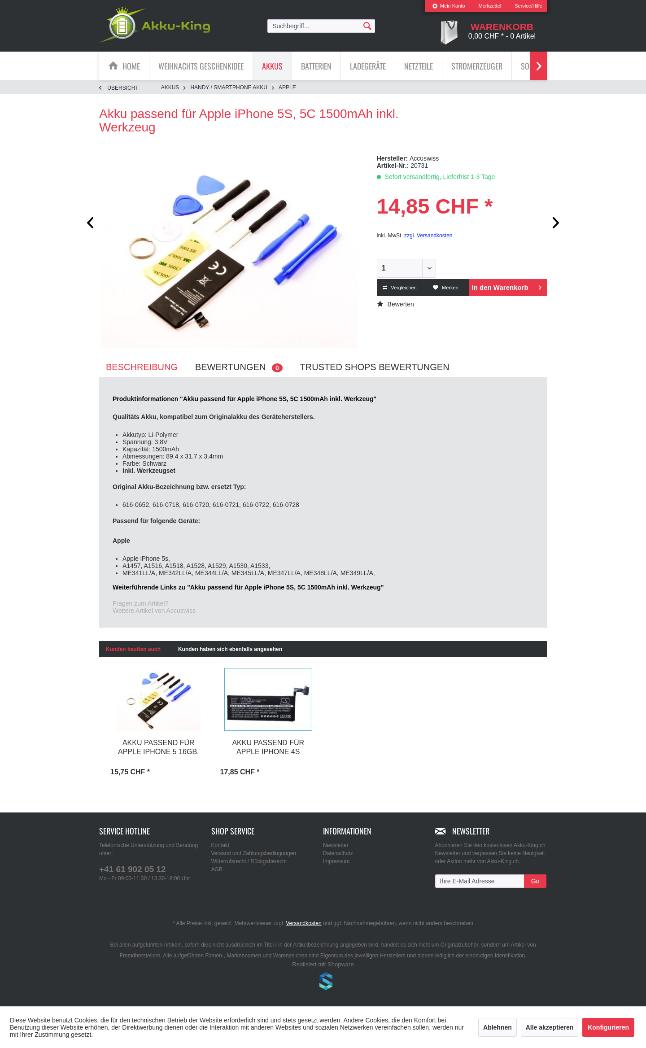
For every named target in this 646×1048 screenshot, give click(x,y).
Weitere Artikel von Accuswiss (154, 610)
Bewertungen (239, 367)
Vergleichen (400, 287)
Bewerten (395, 304)
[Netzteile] (418, 66)
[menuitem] (448, 6)
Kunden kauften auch (133, 649)
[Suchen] (367, 26)
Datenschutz (338, 853)
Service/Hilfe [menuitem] (528, 6)
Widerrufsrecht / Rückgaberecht (249, 861)
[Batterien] (316, 66)
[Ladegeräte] (368, 66)
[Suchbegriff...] (321, 26)
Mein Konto (448, 6)
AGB (217, 869)
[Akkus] (272, 66)
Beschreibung (142, 367)
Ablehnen (497, 1027)
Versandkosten (303, 923)
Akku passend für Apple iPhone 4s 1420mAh (268, 748)
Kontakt (220, 845)
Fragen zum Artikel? (141, 603)
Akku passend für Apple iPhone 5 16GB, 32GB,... (158, 748)
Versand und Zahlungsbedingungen (254, 853)
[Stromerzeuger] (476, 66)
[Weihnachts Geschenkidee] (201, 66)
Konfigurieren (608, 1027)
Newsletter (336, 845)
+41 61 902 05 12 (132, 869)
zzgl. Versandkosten (428, 235)
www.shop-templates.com (323, 982)
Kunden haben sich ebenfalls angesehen (230, 649)
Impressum (336, 861)
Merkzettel (490, 6)
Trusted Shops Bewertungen (375, 367)
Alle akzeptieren (550, 1027)
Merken (445, 287)
